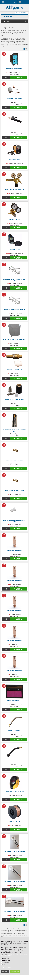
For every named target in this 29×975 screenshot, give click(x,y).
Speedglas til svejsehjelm (14, 700)
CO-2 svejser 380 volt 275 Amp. (14, 68)
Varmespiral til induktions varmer (14, 851)
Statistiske (5, 964)
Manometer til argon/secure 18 (14, 189)
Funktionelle (5, 962)
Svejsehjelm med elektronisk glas (14, 790)
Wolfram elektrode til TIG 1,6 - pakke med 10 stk (14, 280)
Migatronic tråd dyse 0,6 (14, 550)
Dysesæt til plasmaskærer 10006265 (14, 399)
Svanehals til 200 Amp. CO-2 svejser (14, 760)
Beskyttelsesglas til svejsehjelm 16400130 (14, 339)
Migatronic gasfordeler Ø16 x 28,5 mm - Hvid (14, 520)
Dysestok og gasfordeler (14, 369)
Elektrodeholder (14, 128)
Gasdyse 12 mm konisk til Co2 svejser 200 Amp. (14, 430)
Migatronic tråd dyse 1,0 (14, 610)
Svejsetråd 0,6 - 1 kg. (14, 821)
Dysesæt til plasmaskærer (14, 98)
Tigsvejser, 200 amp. (14, 249)
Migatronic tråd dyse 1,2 (14, 670)
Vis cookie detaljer (6, 967)
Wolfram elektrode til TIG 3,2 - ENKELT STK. (14, 309)
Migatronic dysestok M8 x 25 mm (14, 489)
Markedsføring (6, 960)
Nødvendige (5, 958)
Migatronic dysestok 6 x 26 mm (14, 459)
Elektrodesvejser (14, 158)
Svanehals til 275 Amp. (14, 730)
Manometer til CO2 (14, 219)
